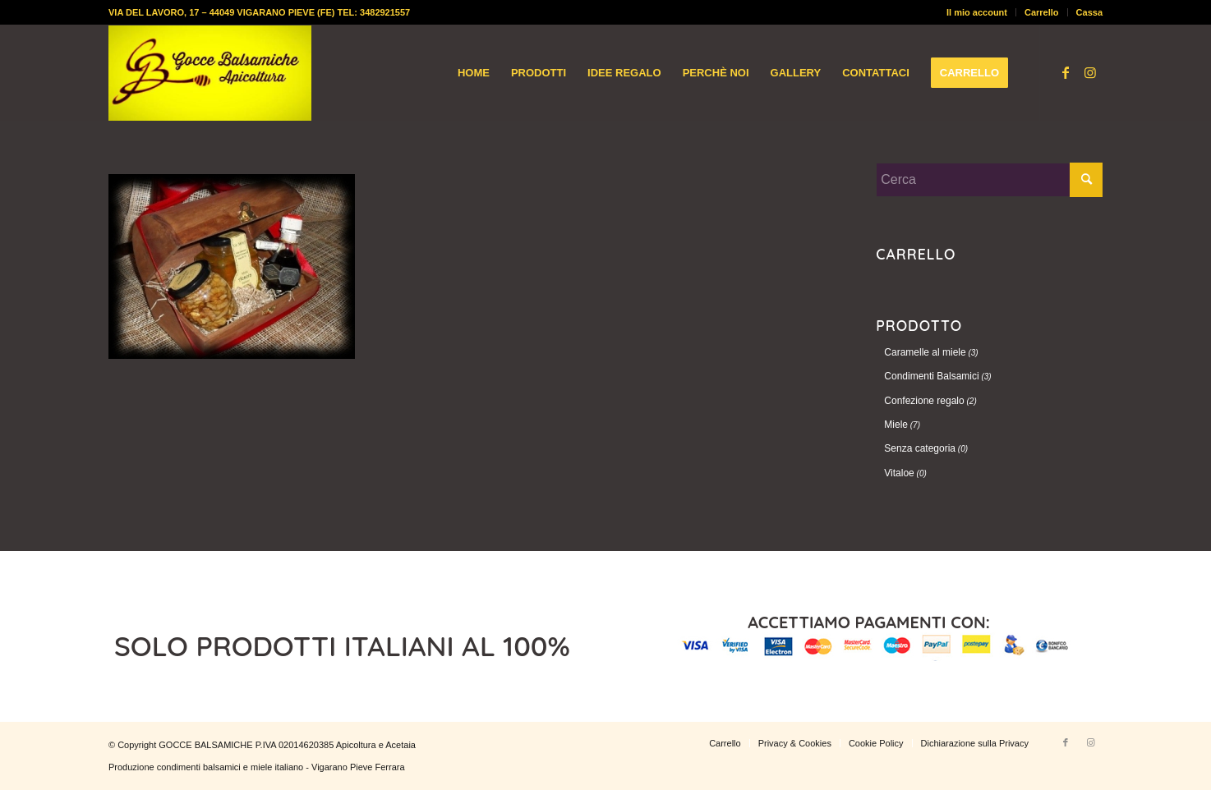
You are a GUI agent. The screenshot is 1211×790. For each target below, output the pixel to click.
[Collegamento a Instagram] (1090, 72)
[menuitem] (977, 12)
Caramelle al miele (924, 352)
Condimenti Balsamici (931, 376)
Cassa (1089, 12)
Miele (896, 424)
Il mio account (976, 12)
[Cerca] (989, 180)
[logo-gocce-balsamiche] (209, 73)
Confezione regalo (924, 400)
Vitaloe (899, 473)
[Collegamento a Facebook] (1065, 72)
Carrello (1042, 12)
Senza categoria (919, 448)
